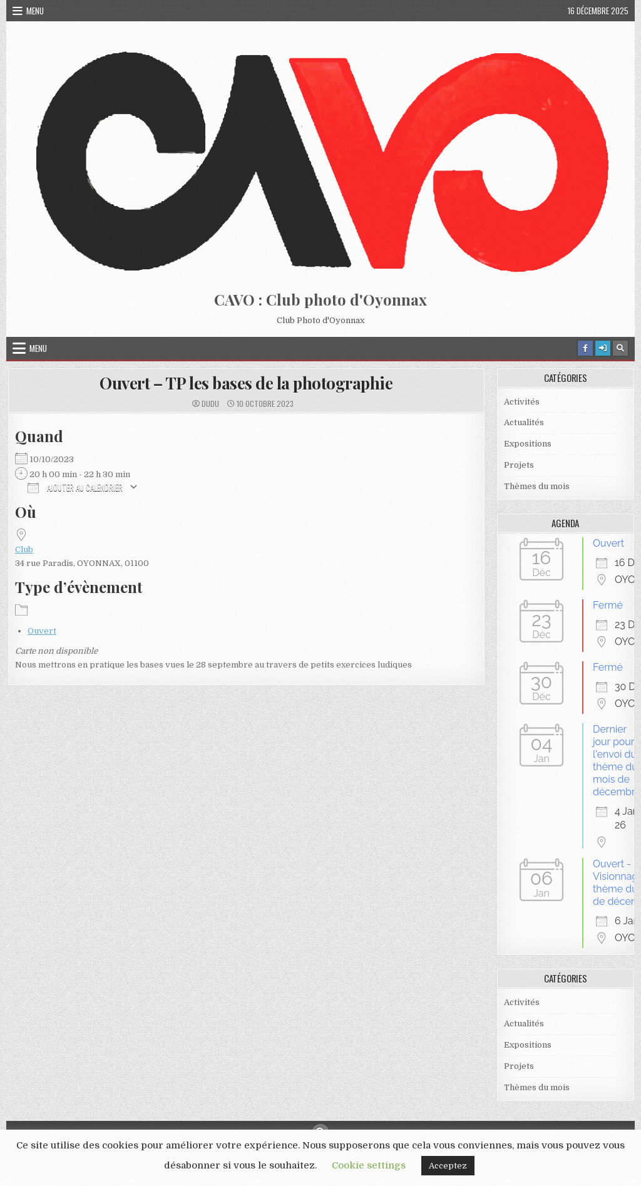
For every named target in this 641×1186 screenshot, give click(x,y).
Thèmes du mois (537, 486)
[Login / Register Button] (602, 348)
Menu (35, 10)
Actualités (524, 422)
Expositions (527, 443)
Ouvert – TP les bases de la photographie (246, 383)
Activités (522, 401)
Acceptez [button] (448, 1165)
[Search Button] (620, 348)
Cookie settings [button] (369, 1165)
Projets (519, 465)
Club (24, 549)
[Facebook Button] (585, 348)
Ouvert (42, 631)
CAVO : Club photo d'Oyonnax (320, 299)
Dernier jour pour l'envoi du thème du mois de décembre (617, 760)
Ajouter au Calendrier (75, 487)
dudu (210, 404)
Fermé (608, 605)
